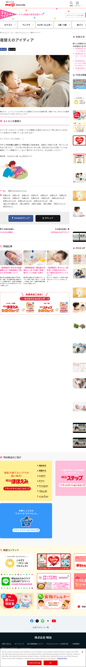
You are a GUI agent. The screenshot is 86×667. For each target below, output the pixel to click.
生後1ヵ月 (16, 195)
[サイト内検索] (71, 4)
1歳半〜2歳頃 (36, 203)
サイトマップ (19, 644)
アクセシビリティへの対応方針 (57, 644)
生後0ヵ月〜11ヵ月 (40, 201)
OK (50, 663)
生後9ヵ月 (25, 198)
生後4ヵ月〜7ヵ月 (9, 201)
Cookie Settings (34, 663)
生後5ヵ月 (53, 195)
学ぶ (4, 191)
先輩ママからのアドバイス (17, 191)
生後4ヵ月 (44, 195)
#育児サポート (8, 206)
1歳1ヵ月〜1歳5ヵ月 (10, 203)
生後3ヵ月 (34, 195)
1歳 (51, 201)
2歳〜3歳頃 (47, 203)
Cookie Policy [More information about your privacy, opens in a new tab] (62, 658)
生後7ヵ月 (6, 198)
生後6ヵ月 (63, 195)
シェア (3, 49)
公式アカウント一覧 (41, 627)
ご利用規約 (76, 644)
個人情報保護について (35, 644)
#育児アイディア (60, 203)
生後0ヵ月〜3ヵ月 (58, 198)
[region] (43, 657)
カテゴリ (10, 24)
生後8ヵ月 (16, 198)
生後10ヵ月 (35, 198)
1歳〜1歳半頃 (24, 203)
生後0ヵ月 (6, 195)
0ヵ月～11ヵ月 (44, 24)
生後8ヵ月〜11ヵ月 (25, 201)
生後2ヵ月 (25, 195)
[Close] (82, 652)
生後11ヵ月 (45, 198)
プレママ (28, 24)
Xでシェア (49, 218)
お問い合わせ (6, 644)
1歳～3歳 (64, 24)
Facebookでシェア (21, 218)
